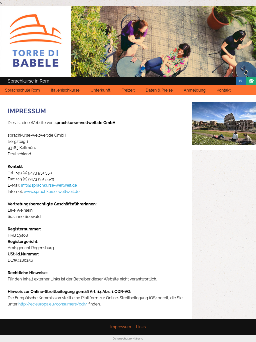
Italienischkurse (65, 90)
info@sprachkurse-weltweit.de (49, 185)
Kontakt (223, 90)
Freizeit (128, 90)
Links (141, 326)
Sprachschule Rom (22, 90)
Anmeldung (195, 90)
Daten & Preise (159, 90)
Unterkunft (100, 90)
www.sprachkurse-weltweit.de (52, 191)
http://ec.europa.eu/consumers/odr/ (52, 304)
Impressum (120, 326)
